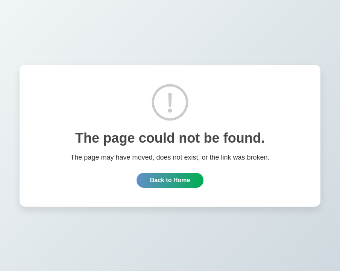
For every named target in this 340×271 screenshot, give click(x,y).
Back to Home (170, 180)
